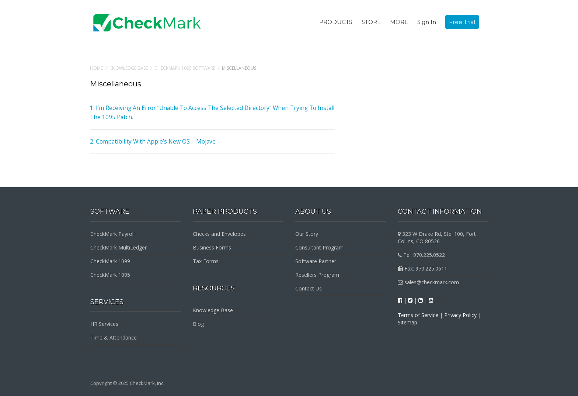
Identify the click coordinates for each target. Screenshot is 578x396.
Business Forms (212, 247)
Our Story (306, 233)
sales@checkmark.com (428, 282)
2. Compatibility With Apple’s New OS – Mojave (149, 141)
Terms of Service (418, 314)
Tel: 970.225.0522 (421, 254)
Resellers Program (317, 274)
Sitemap (407, 322)
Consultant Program (319, 247)
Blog (198, 323)
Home (96, 68)
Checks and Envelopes (219, 233)
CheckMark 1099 (110, 261)
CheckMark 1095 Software (184, 68)
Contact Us (308, 288)
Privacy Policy (460, 314)
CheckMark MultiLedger (118, 247)
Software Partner (315, 261)
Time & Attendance (113, 337)
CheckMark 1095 (110, 274)
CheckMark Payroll (112, 233)
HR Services (104, 323)
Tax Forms (206, 261)
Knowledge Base (128, 68)
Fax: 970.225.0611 (422, 268)
